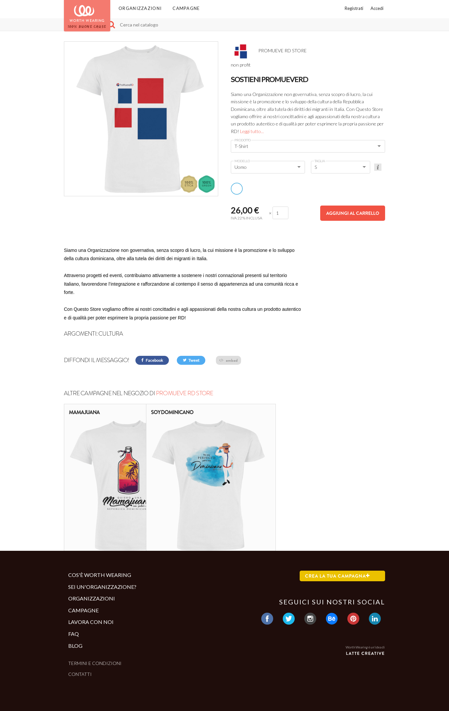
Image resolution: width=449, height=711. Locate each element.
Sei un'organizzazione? (102, 587)
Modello (242, 161)
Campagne (186, 8)
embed (228, 360)
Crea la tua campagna (337, 576)
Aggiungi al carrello (352, 213)
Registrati (354, 8)
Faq (73, 634)
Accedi (377, 8)
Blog (75, 645)
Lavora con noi (91, 622)
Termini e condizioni (95, 663)
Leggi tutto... (252, 131)
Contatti (80, 674)
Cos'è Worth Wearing (99, 575)
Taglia (320, 161)
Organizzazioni (140, 8)
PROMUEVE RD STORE (184, 393)
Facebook (152, 360)
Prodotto (242, 140)
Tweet (191, 360)
